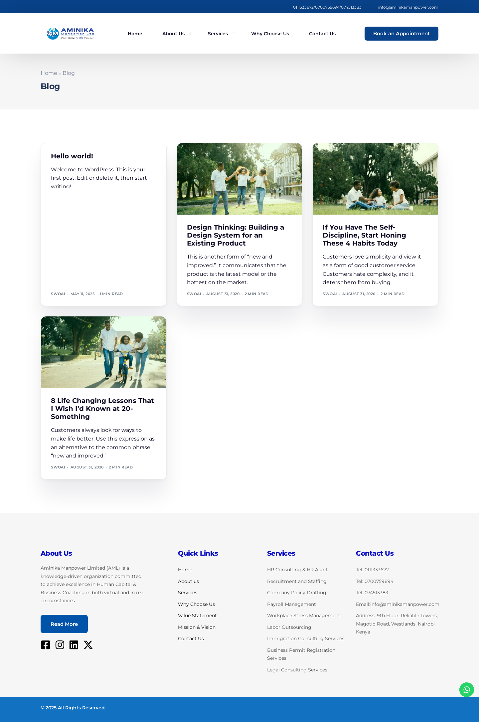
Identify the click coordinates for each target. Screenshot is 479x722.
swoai (58, 293)
